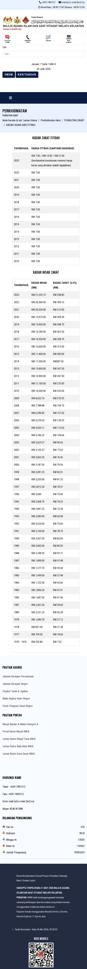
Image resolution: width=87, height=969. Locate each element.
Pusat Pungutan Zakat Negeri (17, 706)
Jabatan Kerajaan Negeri (15, 683)
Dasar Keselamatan (26, 876)
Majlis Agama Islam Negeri (16, 698)
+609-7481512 (48, 2)
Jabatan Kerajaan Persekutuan (18, 676)
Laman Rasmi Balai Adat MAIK (17, 746)
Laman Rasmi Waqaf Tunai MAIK (18, 738)
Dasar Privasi (42, 876)
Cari (4, 47)
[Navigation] (10, 98)
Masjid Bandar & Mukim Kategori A (20, 724)
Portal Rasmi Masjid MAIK (15, 731)
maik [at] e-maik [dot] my (73, 2)
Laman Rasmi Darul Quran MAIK (18, 753)
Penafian (54, 876)
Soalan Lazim (29, 880)
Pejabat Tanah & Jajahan (15, 691)
